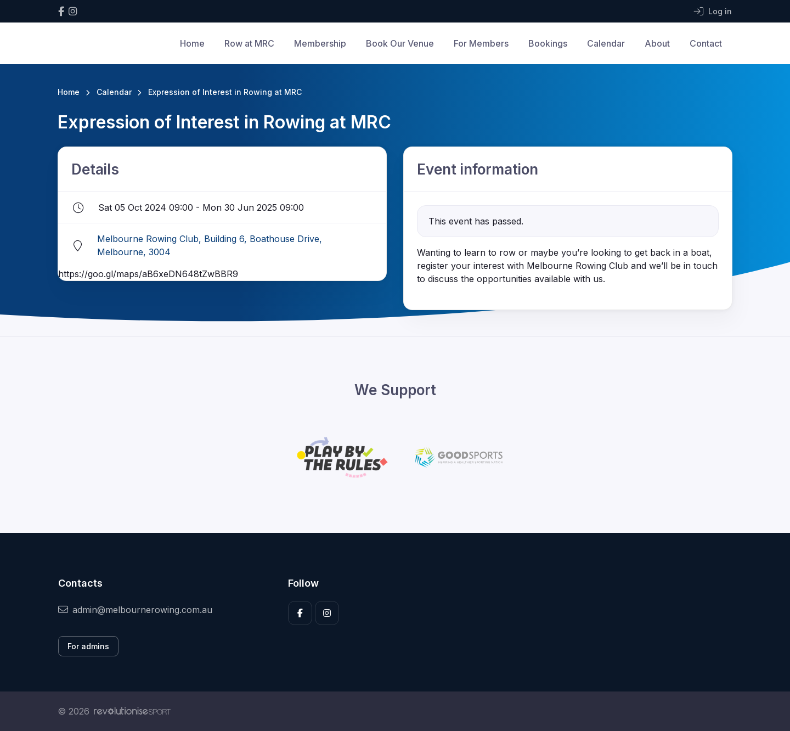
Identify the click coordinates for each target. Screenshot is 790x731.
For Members (481, 43)
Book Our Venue (400, 43)
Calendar (606, 43)
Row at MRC (249, 43)
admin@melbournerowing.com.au (135, 609)
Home (192, 43)
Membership (320, 43)
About (657, 43)
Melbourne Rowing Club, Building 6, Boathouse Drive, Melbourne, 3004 (209, 245)
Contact (706, 43)
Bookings (547, 43)
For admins (88, 646)
